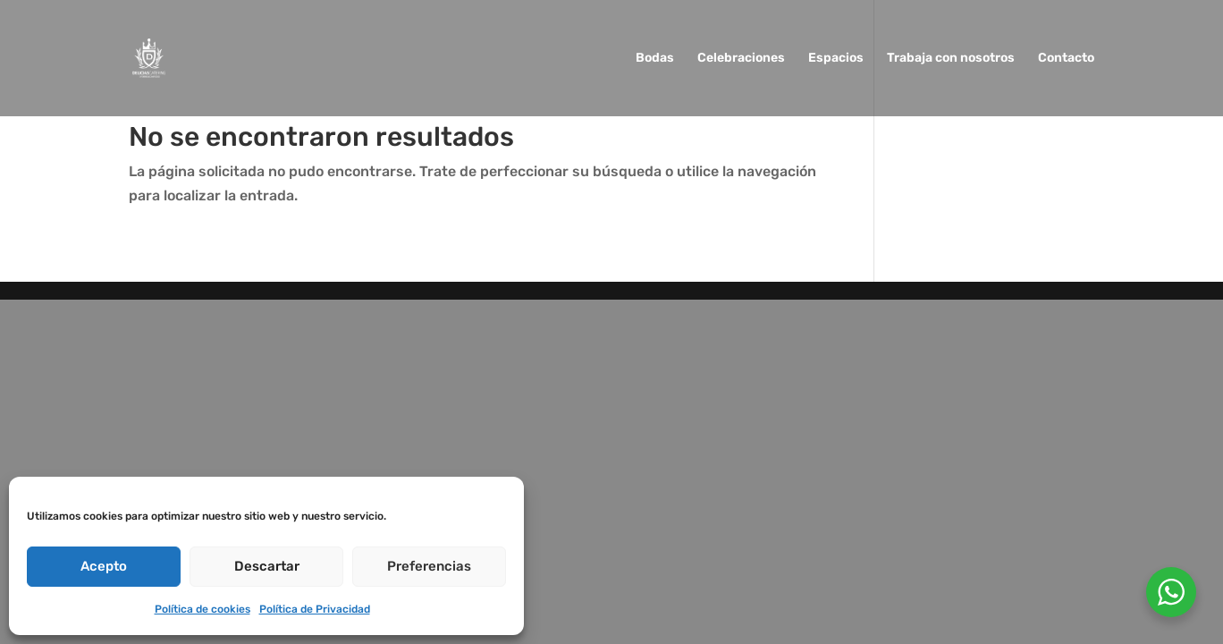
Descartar (266, 566)
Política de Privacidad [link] (314, 609)
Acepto (103, 566)
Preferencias (429, 566)
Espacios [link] (836, 58)
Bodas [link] (655, 58)
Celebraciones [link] (741, 58)
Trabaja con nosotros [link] (951, 58)
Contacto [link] (1066, 58)
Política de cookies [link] (202, 609)
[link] (148, 56)
